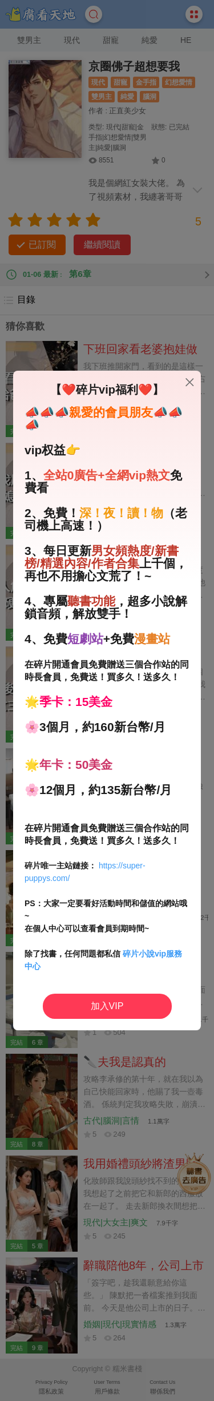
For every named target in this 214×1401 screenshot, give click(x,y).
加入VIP (107, 1006)
